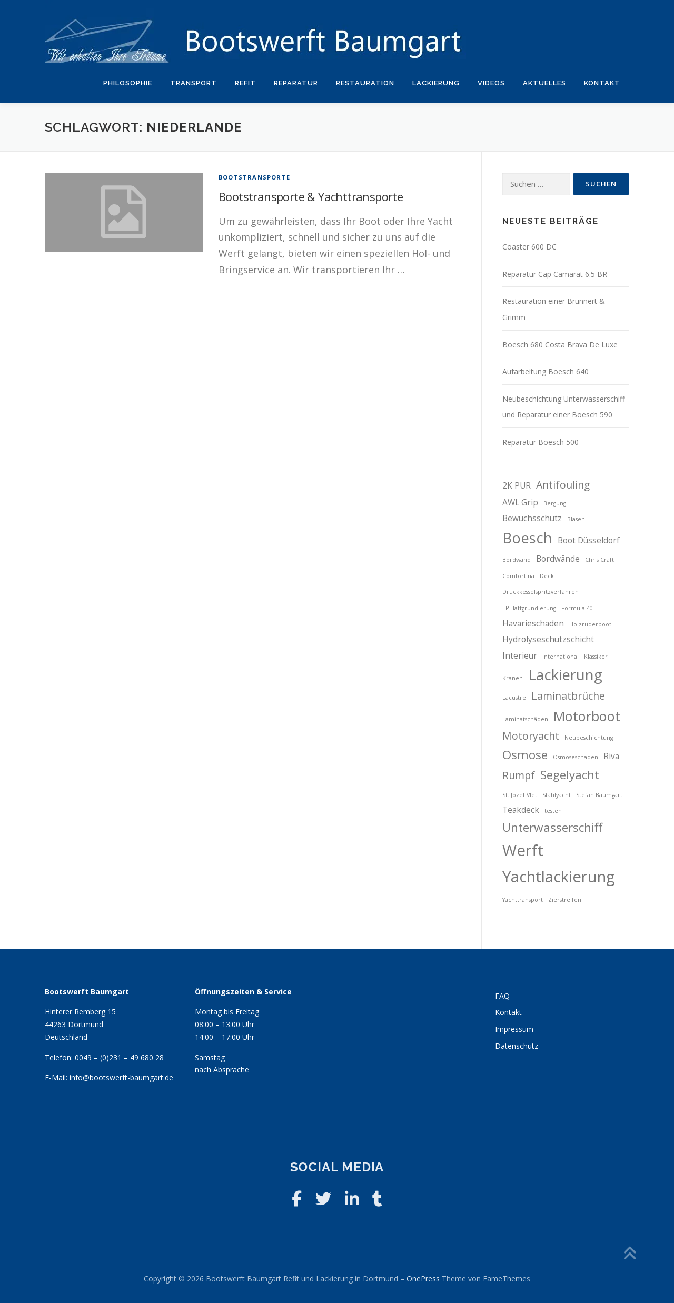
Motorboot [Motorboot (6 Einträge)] (586, 716)
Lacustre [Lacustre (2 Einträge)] (514, 697)
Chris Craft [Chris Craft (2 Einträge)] (599, 559)
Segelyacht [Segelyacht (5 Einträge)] (569, 775)
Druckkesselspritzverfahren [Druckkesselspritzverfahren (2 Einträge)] (540, 591)
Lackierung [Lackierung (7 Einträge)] (565, 674)
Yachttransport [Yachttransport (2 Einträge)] (522, 899)
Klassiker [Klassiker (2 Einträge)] (596, 656)
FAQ (502, 996)
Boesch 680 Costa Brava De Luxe (560, 345)
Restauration (365, 83)
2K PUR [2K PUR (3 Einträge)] (516, 485)
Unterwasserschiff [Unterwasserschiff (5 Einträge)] (552, 827)
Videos (491, 83)
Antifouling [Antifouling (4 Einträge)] (563, 485)
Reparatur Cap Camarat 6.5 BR (554, 274)
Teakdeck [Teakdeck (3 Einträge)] (520, 809)
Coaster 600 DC (529, 247)
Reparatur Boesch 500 (540, 442)
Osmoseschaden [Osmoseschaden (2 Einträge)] (575, 757)
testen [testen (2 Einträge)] (553, 810)
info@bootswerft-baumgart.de (121, 1077)
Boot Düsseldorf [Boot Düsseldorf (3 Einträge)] (589, 540)
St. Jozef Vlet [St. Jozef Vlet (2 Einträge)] (519, 795)
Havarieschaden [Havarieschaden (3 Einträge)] (533, 623)
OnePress (423, 1279)
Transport (193, 83)
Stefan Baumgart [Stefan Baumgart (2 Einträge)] (599, 795)
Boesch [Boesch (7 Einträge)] (527, 538)
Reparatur (296, 83)
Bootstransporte (254, 177)
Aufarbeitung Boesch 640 (545, 371)
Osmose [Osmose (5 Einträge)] (525, 755)
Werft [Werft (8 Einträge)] (522, 850)
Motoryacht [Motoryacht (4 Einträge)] (530, 736)
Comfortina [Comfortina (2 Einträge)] (518, 576)
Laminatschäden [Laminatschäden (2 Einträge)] (525, 719)
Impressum (514, 1029)
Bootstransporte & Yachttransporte (311, 196)
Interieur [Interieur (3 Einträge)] (519, 655)
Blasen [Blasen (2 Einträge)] (576, 519)
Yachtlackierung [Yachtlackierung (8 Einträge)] (558, 876)
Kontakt (602, 83)
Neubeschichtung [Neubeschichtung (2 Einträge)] (588, 737)
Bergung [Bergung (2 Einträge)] (554, 503)
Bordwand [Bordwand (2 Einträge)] (516, 559)
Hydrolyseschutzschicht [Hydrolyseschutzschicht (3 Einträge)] (548, 639)
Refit (245, 83)
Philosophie (127, 83)
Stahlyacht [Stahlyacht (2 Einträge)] (556, 795)
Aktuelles (544, 83)
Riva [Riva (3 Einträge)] (611, 756)
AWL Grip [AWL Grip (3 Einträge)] (520, 502)
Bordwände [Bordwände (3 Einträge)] (558, 558)
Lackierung (436, 83)
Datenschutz (516, 1046)
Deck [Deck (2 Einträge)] (547, 576)
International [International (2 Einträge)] (560, 656)
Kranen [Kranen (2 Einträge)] (512, 678)
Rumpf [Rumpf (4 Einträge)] (518, 775)
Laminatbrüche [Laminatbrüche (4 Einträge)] (568, 696)
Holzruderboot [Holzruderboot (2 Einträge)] (590, 624)
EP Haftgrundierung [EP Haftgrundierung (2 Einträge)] (529, 608)
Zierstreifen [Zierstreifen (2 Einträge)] (564, 899)
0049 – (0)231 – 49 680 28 (119, 1057)
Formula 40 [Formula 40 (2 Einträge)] (577, 608)
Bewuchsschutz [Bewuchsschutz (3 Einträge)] (532, 518)
